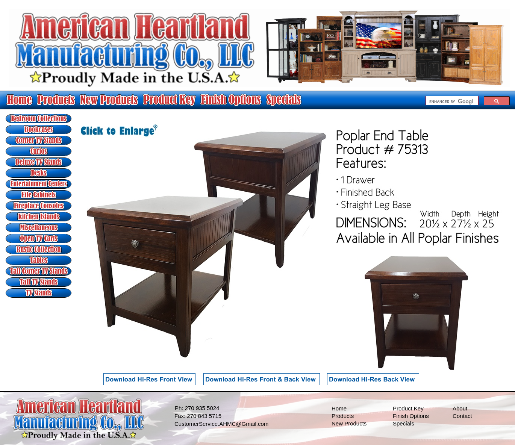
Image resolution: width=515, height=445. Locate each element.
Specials (403, 423)
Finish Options (411, 416)
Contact (462, 416)
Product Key (408, 408)
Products (343, 416)
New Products (349, 423)
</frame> (468, 100)
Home (339, 408)
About (460, 408)
